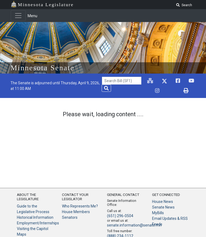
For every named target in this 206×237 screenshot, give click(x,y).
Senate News (163, 207)
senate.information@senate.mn (134, 225)
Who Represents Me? (80, 206)
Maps (21, 234)
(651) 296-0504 (120, 216)
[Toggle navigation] (18, 15)
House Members (76, 212)
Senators (70, 217)
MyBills (158, 213)
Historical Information (35, 217)
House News (162, 201)
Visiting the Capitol (32, 229)
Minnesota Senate (42, 68)
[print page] (186, 91)
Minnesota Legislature (46, 4)
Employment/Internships (38, 223)
